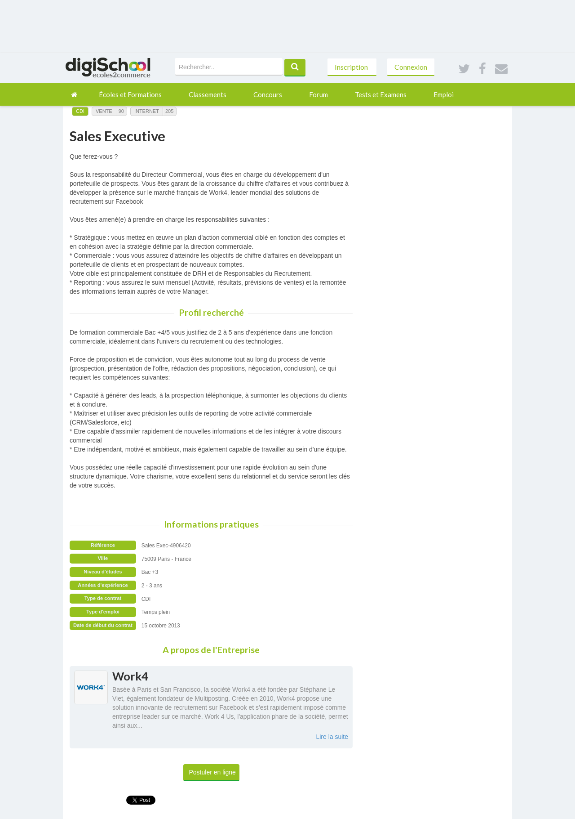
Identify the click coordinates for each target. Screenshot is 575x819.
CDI (80, 111)
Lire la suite (332, 736)
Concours (267, 94)
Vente (104, 111)
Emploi (443, 94)
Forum (318, 94)
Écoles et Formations (130, 94)
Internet (146, 111)
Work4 (130, 676)
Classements (207, 94)
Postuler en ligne (212, 772)
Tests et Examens (381, 94)
